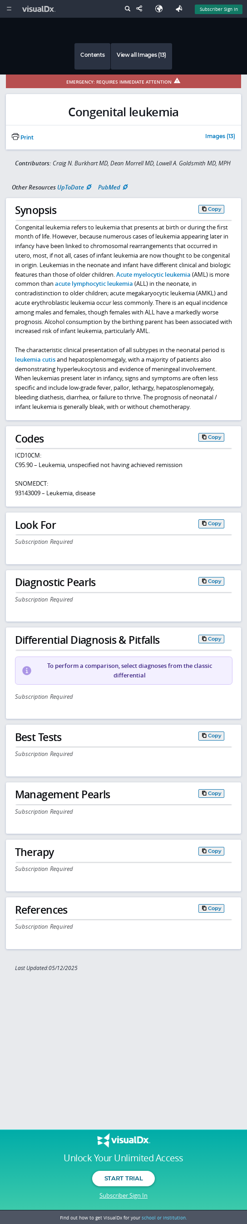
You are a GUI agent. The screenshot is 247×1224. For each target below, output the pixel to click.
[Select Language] (161, 9)
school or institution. (164, 1217)
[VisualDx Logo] (40, 9)
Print (23, 137)
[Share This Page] (141, 9)
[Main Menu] (9, 9)
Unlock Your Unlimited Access (123, 1158)
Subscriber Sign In (123, 1195)
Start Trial (123, 1178)
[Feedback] (181, 9)
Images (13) (220, 136)
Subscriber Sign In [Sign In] (219, 9)
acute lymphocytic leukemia (94, 283)
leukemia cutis (35, 359)
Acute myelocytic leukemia (153, 274)
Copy (215, 209)
